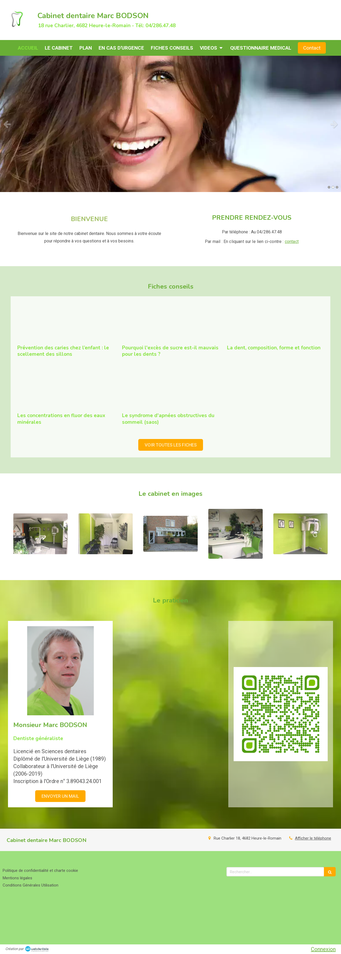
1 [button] (329, 187)
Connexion (323, 949)
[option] (170, 124)
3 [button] (337, 187)
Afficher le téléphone (313, 838)
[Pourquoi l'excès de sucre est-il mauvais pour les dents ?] (170, 322)
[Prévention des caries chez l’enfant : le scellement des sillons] (65, 322)
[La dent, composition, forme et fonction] (275, 322)
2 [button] (333, 187)
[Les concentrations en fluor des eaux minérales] (65, 390)
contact (292, 241)
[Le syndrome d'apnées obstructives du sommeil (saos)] (170, 390)
